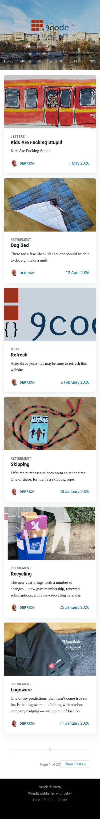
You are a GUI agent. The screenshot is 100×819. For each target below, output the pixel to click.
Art (40, 61)
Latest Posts (42, 800)
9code (44, 787)
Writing (56, 61)
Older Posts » (75, 764)
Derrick (27, 163)
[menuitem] (9, 61)
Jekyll (67, 793)
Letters (76, 61)
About (25, 61)
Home (9, 61)
